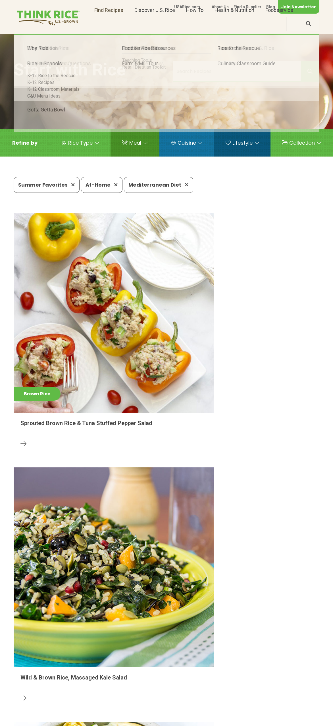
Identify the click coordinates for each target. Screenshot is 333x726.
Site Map (274, 712)
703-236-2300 (92, 695)
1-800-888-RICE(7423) (145, 695)
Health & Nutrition (234, 24)
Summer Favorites (46, 184)
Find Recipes (108, 24)
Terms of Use (303, 712)
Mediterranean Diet (158, 184)
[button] (25, 143)
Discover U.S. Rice (154, 24)
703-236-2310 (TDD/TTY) (210, 695)
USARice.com (187, 7)
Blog (270, 7)
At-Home (102, 184)
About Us (220, 7)
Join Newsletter (298, 7)
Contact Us (212, 712)
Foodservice (279, 24)
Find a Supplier (247, 7)
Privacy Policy (244, 712)
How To (194, 24)
